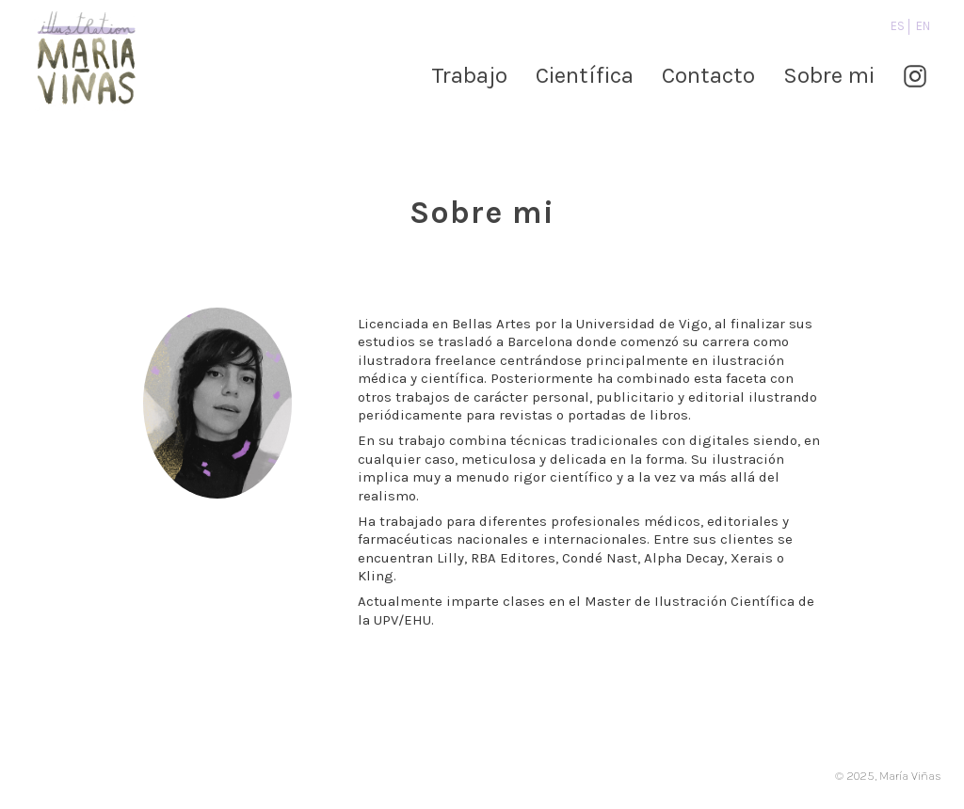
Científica (585, 75)
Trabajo (469, 75)
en (923, 26)
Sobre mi (829, 75)
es (898, 26)
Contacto (708, 75)
